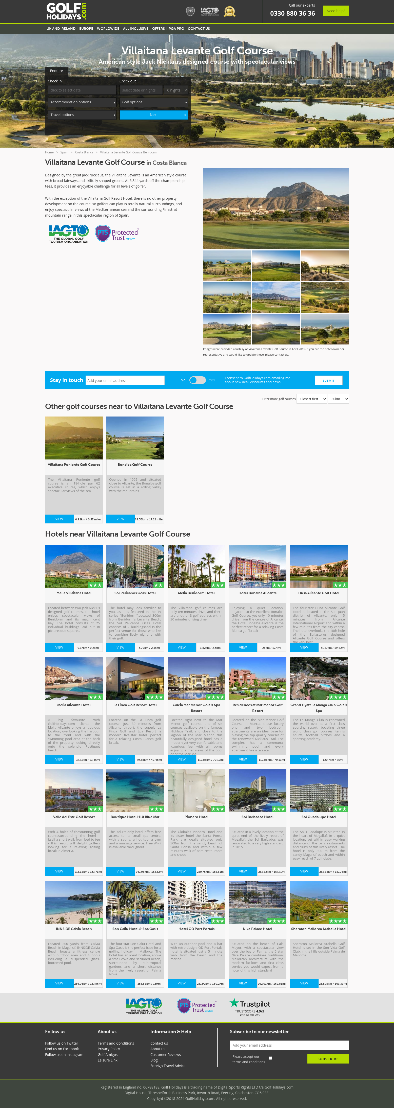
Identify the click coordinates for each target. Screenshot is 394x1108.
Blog (154, 1059)
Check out (128, 80)
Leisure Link (107, 1059)
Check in (55, 80)
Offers (158, 29)
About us (157, 1047)
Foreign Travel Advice (167, 1064)
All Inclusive (135, 29)
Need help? (336, 10)
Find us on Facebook (62, 1047)
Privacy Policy (109, 1047)
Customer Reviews (165, 1053)
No (183, 379)
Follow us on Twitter (61, 1042)
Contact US (199, 29)
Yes (212, 379)
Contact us (159, 1042)
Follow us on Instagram (64, 1053)
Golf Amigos (108, 1053)
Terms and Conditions (116, 1042)
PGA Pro (176, 29)
